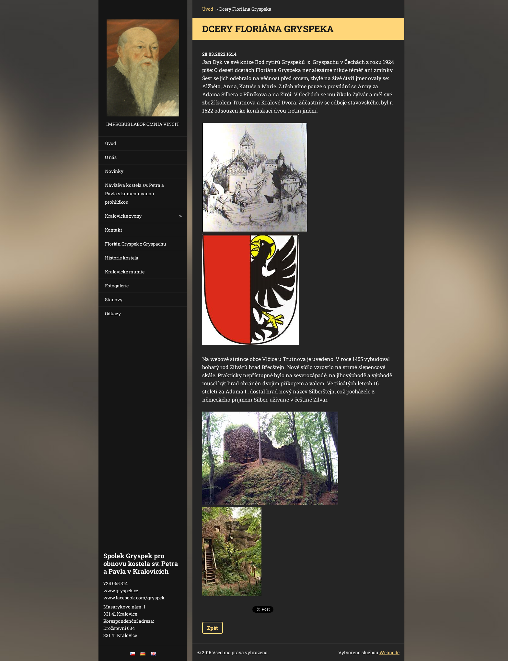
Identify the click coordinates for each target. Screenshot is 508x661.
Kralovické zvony (123, 216)
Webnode (389, 652)
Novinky (114, 171)
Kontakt (113, 230)
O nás (111, 157)
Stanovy (113, 299)
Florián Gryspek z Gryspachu (135, 244)
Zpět (212, 627)
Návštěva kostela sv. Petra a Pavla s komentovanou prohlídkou (134, 193)
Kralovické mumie (124, 272)
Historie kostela (121, 258)
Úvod (110, 143)
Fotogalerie (117, 285)
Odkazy (113, 313)
